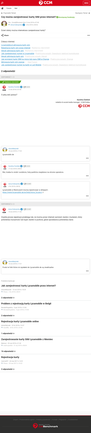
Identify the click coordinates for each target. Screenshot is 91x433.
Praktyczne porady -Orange (61, 59)
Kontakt (54, 419)
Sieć (15, 8)
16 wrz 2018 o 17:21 (15, 264)
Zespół (15, 419)
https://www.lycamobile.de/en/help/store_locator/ (22, 192)
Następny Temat (81, 13)
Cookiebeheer (73, 419)
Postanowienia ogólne (27, 419)
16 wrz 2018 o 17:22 (15, 151)
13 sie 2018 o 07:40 (14, 89)
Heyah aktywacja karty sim (12, 56)
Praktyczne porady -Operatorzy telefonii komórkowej (57, 53)
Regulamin (62, 419)
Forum (9, 8)
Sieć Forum (32, 62)
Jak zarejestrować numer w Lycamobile (17, 53)
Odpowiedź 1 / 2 (7, 77)
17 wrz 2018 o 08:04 (15, 169)
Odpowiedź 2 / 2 (7, 204)
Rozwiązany (62, 17)
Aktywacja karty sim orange (12, 62)
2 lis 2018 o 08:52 (32, 25)
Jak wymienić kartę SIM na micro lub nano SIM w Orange (25, 59)
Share (6, 35)
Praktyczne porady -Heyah (36, 56)
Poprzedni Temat (9, 13)
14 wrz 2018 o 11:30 (15, 212)
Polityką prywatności (43, 419)
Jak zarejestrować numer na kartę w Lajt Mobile (21, 65)
